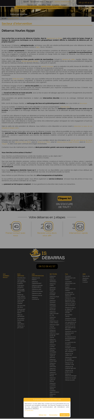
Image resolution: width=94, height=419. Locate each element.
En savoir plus (29, 410)
